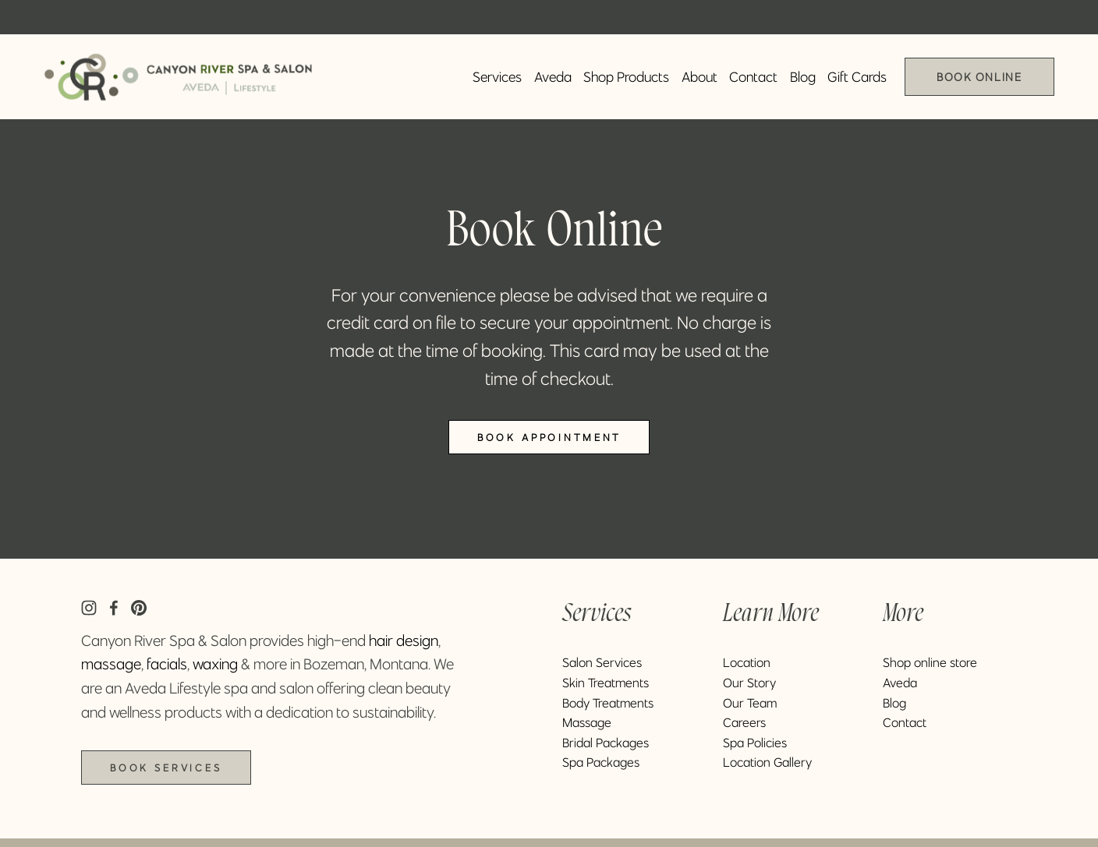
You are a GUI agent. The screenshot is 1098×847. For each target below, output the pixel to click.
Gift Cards (857, 77)
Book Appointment (549, 437)
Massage (586, 722)
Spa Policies (755, 742)
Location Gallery (767, 762)
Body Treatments (607, 703)
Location (746, 662)
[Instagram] (89, 608)
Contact (753, 77)
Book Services (166, 767)
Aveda (553, 77)
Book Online (979, 77)
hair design (403, 640)
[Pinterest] (139, 608)
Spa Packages (600, 762)
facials (167, 664)
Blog (803, 77)
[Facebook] (114, 608)
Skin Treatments (605, 682)
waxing (215, 664)
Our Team (750, 703)
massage (111, 664)
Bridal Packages (605, 742)
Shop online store (930, 662)
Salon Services (602, 662)
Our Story (749, 682)
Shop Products (626, 77)
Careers (744, 722)
